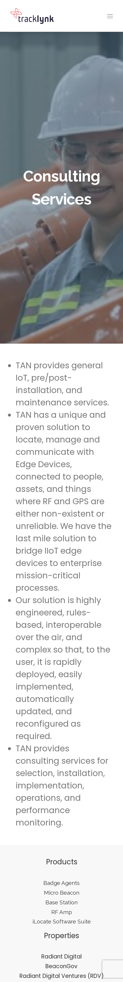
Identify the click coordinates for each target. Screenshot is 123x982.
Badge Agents (61, 878)
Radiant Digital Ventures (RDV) (61, 971)
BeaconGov (61, 962)
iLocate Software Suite (61, 917)
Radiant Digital (61, 952)
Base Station (61, 897)
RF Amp (61, 907)
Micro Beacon (61, 888)
